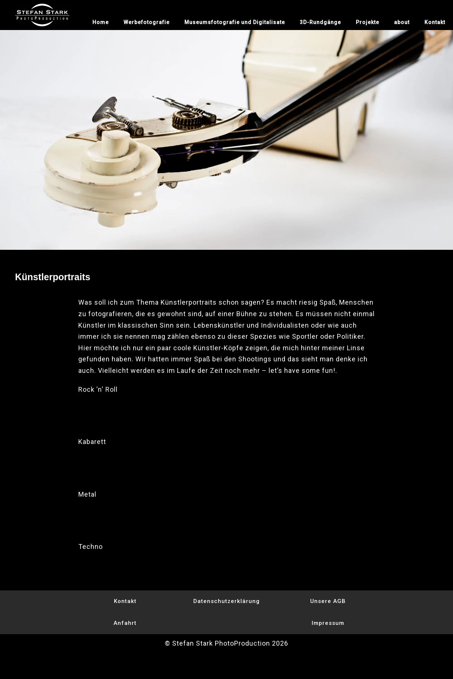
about (402, 22)
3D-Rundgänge (320, 22)
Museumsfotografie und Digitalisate (234, 22)
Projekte (367, 22)
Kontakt (434, 22)
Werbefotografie (147, 22)
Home (100, 22)
